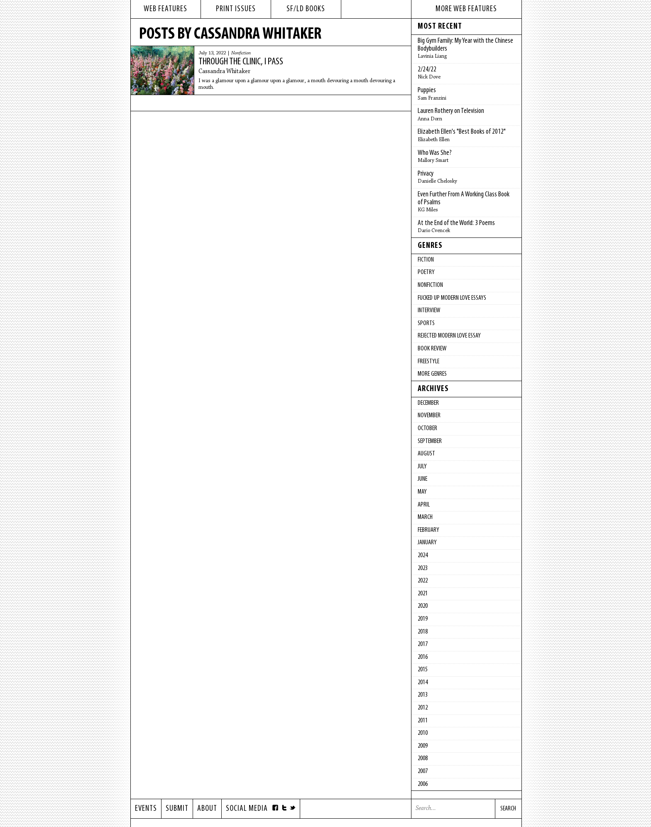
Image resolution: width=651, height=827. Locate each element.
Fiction (426, 260)
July (422, 466)
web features (165, 9)
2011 (423, 720)
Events (146, 809)
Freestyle (428, 361)
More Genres (432, 374)
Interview (429, 310)
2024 (423, 555)
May (422, 492)
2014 (423, 682)
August (426, 453)
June (422, 479)
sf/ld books (305, 9)
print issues (236, 9)
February (428, 530)
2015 (423, 669)
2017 (423, 644)
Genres (430, 246)
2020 (423, 606)
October (427, 428)
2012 (423, 708)
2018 (423, 632)
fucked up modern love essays (452, 298)
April (424, 505)
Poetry (426, 272)
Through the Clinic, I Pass (240, 62)
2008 (423, 758)
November (429, 415)
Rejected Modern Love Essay (449, 336)
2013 (423, 695)
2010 (423, 733)
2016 (423, 657)
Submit (177, 809)
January (427, 542)
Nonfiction (241, 53)
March (425, 517)
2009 (423, 746)
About (207, 809)
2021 (423, 593)
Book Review (432, 348)
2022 (423, 580)
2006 (423, 784)
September (430, 441)
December (428, 403)
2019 (423, 619)
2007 (423, 771)
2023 (423, 568)
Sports (426, 323)
